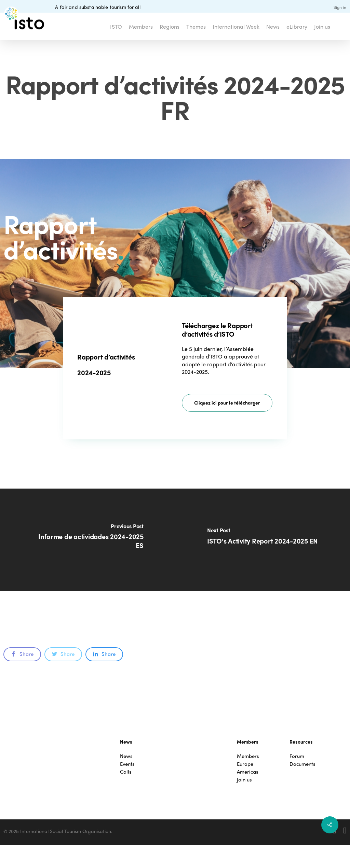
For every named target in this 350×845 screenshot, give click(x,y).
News (126, 756)
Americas (247, 771)
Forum (297, 756)
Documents (302, 763)
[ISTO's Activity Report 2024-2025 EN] (262, 540)
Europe (245, 763)
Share (22, 654)
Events (127, 763)
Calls (126, 771)
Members (248, 756)
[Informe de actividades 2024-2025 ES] (87, 540)
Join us (244, 779)
